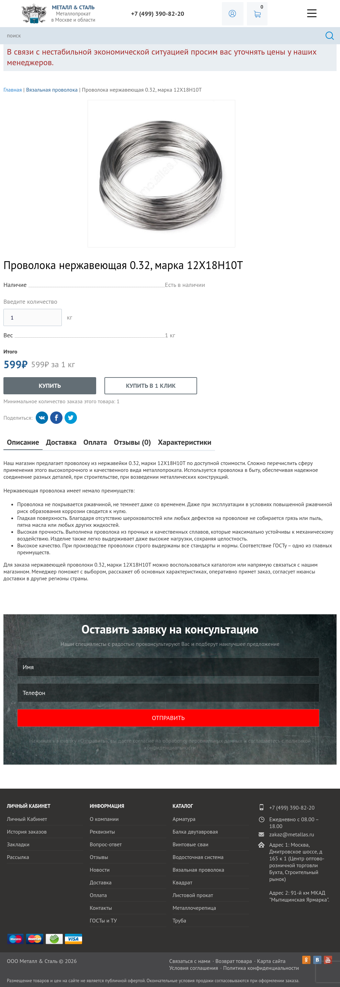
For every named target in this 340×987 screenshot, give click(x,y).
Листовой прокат (193, 895)
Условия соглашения (193, 967)
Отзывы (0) (132, 442)
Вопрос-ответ (106, 844)
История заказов (27, 831)
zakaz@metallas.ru (291, 834)
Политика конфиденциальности (261, 967)
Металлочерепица (194, 907)
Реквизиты (102, 831)
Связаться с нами (190, 960)
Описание (23, 442)
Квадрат (182, 882)
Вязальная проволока (52, 89)
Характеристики (185, 442)
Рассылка (18, 857)
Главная (12, 89)
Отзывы (99, 857)
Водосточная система (198, 857)
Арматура (184, 818)
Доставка (61, 442)
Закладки (18, 844)
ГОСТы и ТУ (103, 920)
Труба (179, 920)
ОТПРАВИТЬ (168, 718)
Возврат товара (233, 960)
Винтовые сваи (190, 844)
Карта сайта (271, 960)
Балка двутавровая (195, 831)
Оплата (95, 442)
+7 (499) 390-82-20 (157, 14)
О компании (104, 818)
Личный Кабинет (27, 818)
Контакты (101, 907)
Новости (100, 869)
